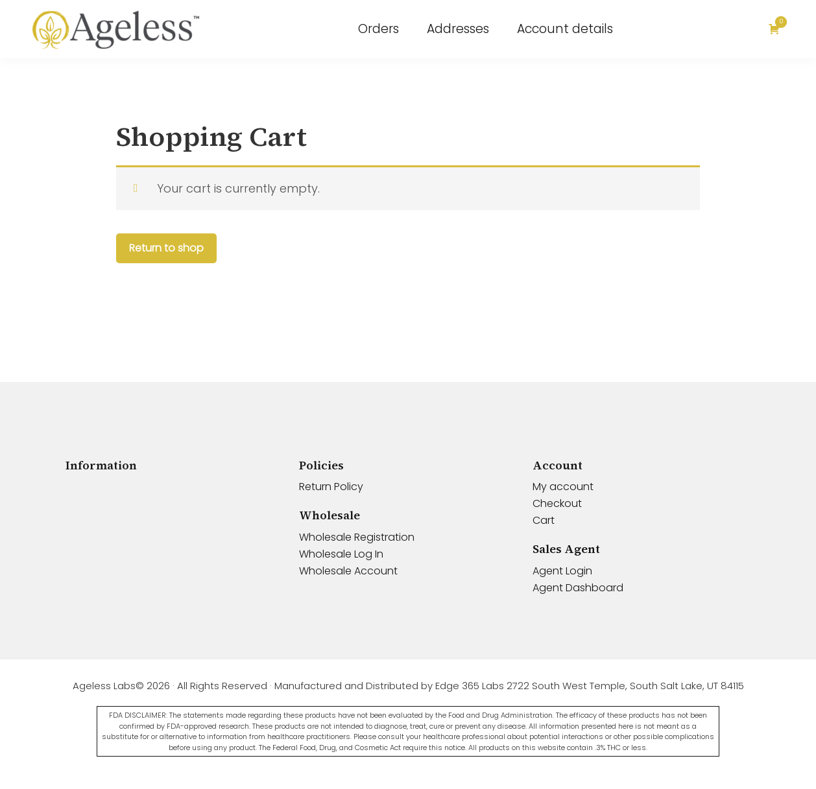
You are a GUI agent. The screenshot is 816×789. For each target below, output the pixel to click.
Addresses (458, 29)
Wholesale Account (348, 570)
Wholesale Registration (356, 537)
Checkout (557, 503)
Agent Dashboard (578, 587)
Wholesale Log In (341, 554)
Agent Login (562, 570)
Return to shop (166, 248)
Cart (544, 520)
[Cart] (776, 29)
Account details (565, 29)
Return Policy (331, 486)
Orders (378, 29)
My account (563, 486)
